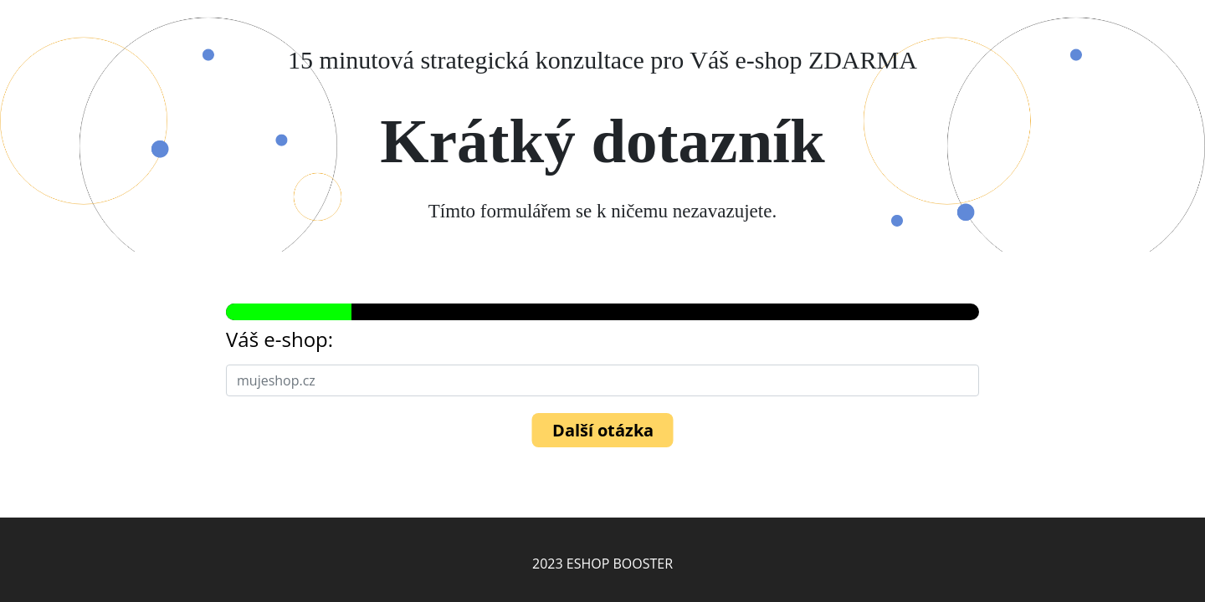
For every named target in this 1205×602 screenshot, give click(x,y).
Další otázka (603, 430)
